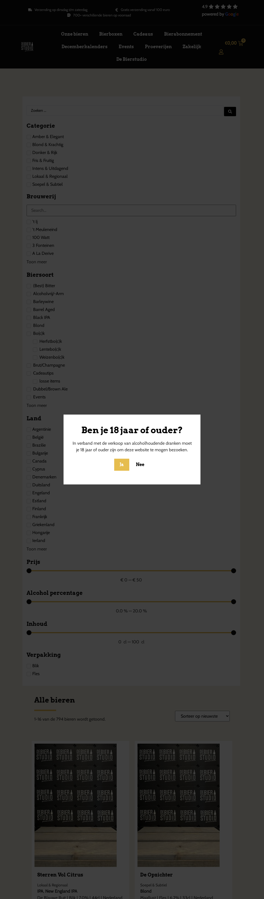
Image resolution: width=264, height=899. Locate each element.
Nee (140, 464)
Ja (122, 464)
